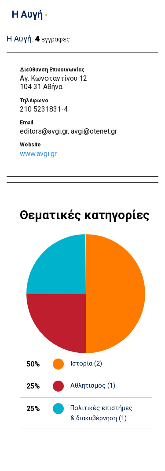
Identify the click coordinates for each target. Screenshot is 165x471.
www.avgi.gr (38, 154)
